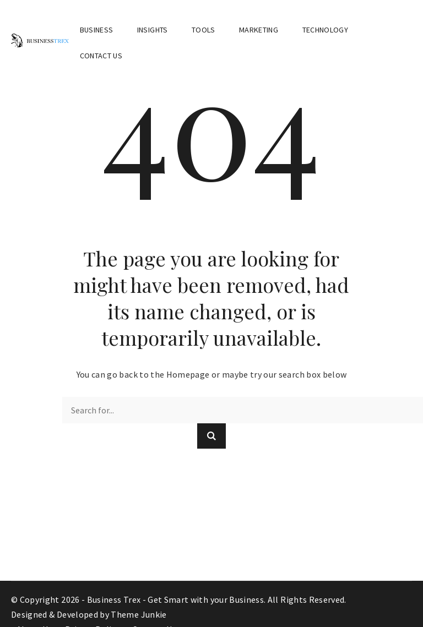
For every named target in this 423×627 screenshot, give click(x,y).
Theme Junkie (138, 614)
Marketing (258, 30)
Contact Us (101, 56)
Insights (152, 30)
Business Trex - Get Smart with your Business (175, 599)
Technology (325, 30)
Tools (203, 30)
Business (96, 30)
